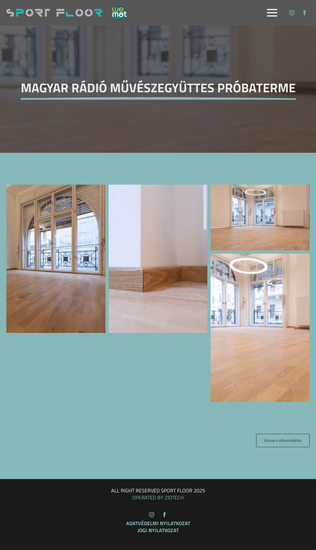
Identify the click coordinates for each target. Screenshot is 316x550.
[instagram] (292, 13)
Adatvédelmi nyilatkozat (158, 523)
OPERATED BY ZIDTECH (158, 497)
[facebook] (304, 13)
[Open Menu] (272, 13)
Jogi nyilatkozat (158, 530)
